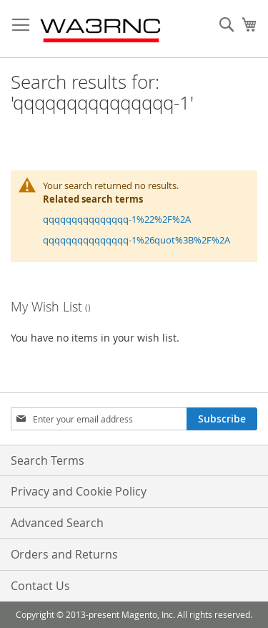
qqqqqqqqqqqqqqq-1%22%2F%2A (117, 219)
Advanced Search (57, 523)
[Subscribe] (222, 418)
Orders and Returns (64, 554)
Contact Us (40, 586)
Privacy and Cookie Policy (79, 491)
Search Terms (47, 460)
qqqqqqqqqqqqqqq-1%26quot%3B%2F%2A (136, 239)
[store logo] (101, 29)
